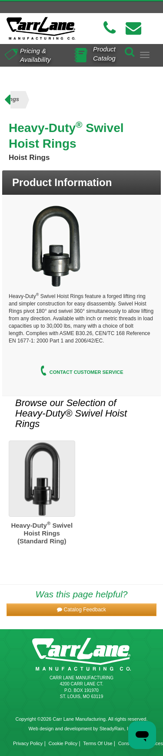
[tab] (81, 182)
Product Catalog (104, 53)
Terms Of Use (97, 743)
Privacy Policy (28, 743)
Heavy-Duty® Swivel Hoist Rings (71, 418)
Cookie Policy (63, 743)
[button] (81, 609)
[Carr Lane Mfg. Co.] (41, 28)
